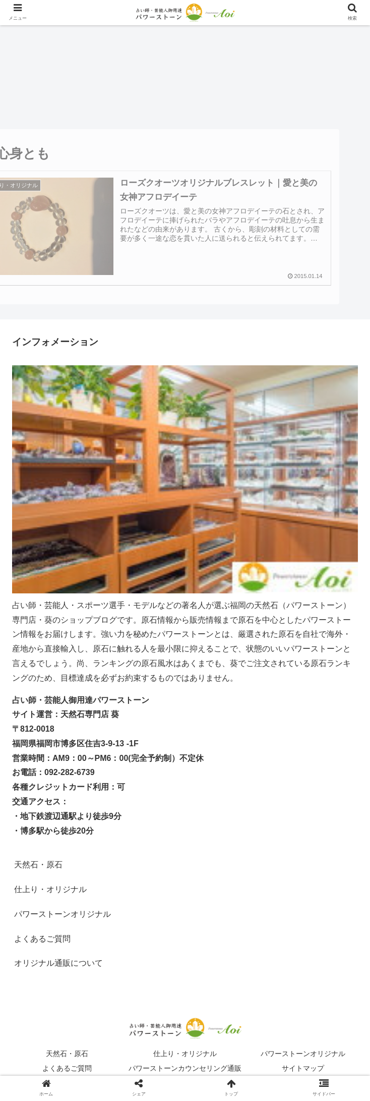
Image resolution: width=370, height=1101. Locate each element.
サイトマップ (303, 1068)
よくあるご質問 (67, 1068)
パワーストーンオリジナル (303, 1054)
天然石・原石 (38, 864)
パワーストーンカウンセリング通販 (185, 1068)
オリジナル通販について (58, 963)
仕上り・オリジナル (185, 1054)
